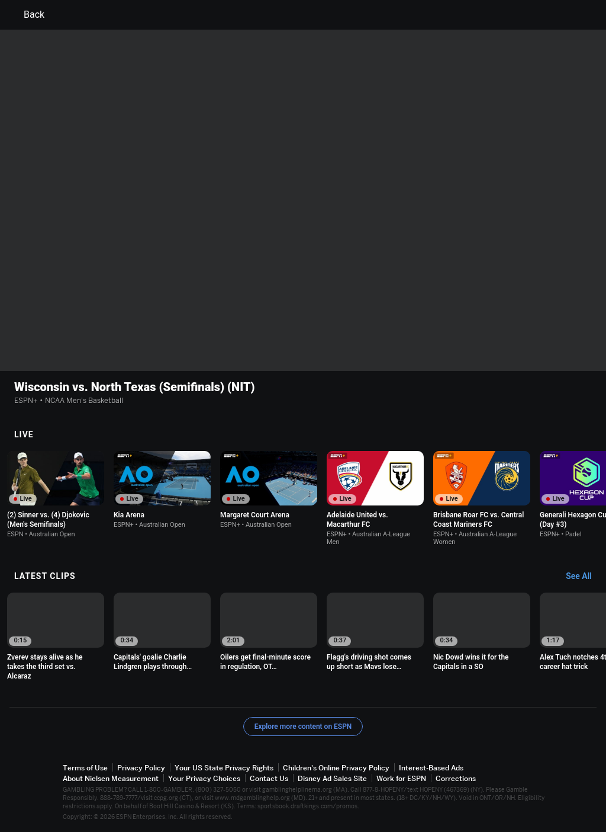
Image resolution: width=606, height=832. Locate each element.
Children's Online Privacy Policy (336, 767)
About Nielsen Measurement (111, 778)
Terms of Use (85, 767)
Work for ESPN (401, 778)
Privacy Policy (141, 767)
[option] (55, 494)
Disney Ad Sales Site (332, 778)
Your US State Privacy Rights (224, 767)
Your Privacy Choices (204, 778)
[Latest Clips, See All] (584, 577)
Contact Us (269, 778)
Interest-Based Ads (431, 767)
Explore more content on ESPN (303, 726)
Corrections (456, 778)
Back (26, 15)
